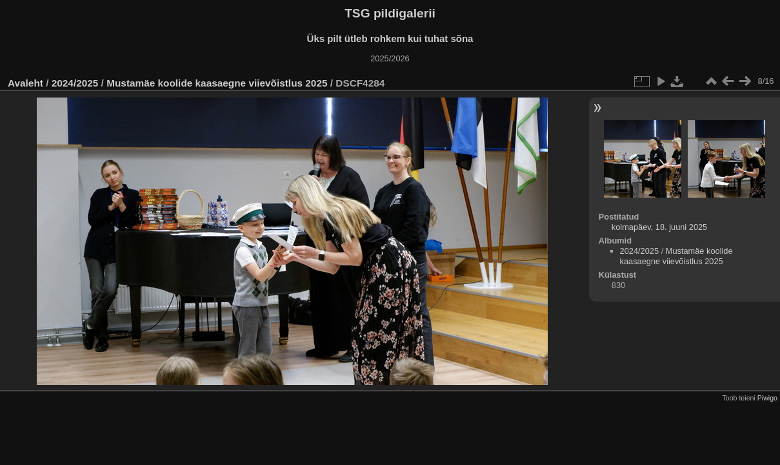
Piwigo (767, 398)
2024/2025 (75, 83)
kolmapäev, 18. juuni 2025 (659, 227)
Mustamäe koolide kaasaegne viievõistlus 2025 (216, 83)
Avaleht (25, 83)
